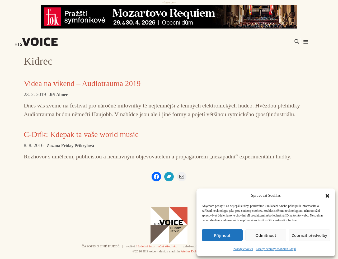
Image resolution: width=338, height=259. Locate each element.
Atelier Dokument (193, 251)
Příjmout (222, 235)
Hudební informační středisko (156, 246)
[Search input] (272, 41)
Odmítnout (265, 235)
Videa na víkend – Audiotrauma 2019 (83, 83)
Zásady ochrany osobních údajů (276, 249)
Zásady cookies (243, 249)
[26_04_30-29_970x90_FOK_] (169, 17)
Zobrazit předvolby (309, 235)
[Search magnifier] (297, 41)
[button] (327, 195)
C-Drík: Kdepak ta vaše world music (82, 134)
